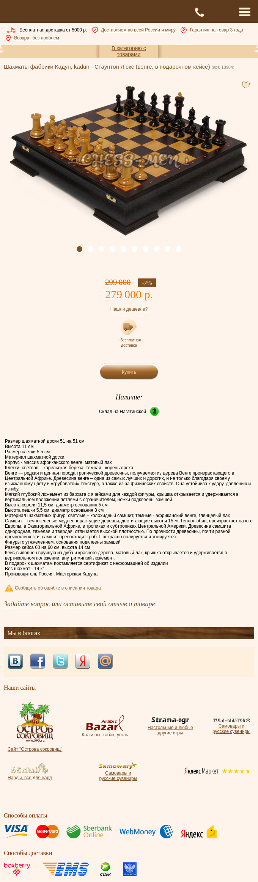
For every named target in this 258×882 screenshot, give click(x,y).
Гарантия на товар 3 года (216, 30)
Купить (129, 372)
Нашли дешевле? (129, 309)
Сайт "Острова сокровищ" (35, 746)
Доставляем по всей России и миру (138, 30)
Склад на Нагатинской (122, 411)
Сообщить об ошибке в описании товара (58, 588)
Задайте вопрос (27, 604)
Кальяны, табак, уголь (105, 732)
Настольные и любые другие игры (170, 728)
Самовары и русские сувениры (231, 726)
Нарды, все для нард (30, 775)
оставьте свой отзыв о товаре (109, 604)
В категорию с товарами (129, 51)
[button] (79, 249)
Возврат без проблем (36, 38)
